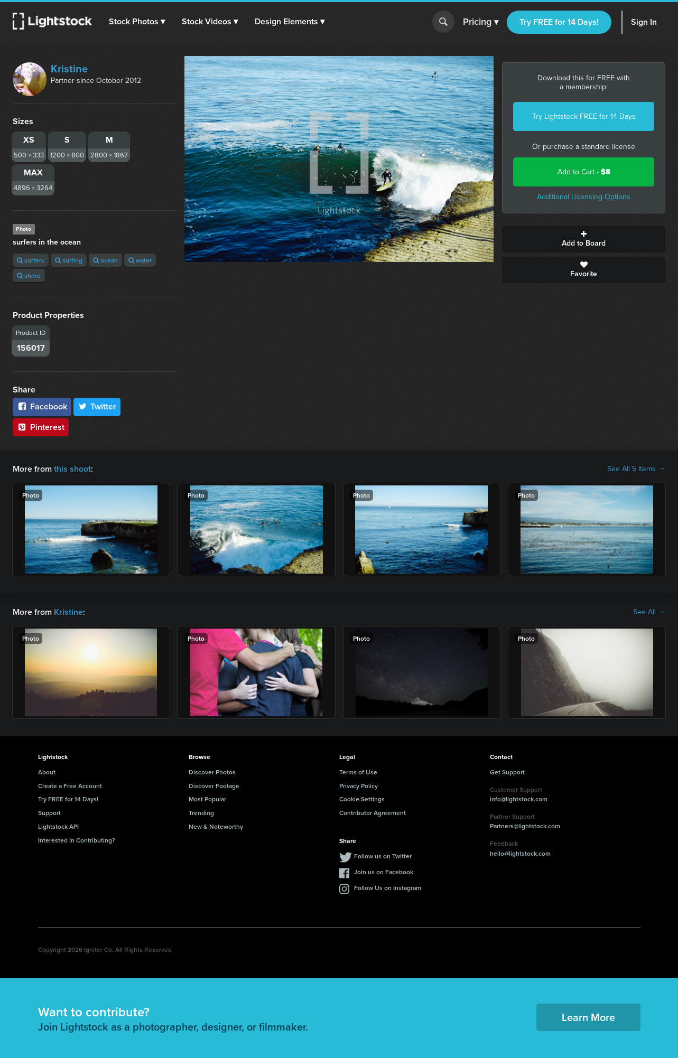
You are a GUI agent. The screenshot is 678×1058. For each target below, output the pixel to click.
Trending (201, 812)
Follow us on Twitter (383, 855)
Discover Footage (214, 785)
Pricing (480, 22)
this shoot (72, 469)
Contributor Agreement (372, 812)
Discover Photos (212, 771)
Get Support (507, 771)
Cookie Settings (362, 798)
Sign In (644, 22)
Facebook (42, 406)
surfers (30, 260)
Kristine (69, 69)
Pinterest (40, 427)
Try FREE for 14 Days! (559, 22)
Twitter (97, 406)
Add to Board (584, 239)
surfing (68, 260)
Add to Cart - (584, 171)
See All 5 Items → (636, 469)
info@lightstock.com (518, 798)
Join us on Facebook (383, 871)
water (140, 260)
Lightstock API (58, 826)
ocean (105, 260)
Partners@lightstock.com (525, 825)
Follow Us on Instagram (387, 887)
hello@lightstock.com (520, 853)
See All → (649, 612)
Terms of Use (358, 771)
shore (29, 275)
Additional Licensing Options (583, 196)
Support (49, 812)
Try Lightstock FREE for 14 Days (584, 116)
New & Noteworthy (216, 826)
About (46, 771)
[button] (137, 21)
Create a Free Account (70, 785)
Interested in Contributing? (76, 840)
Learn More (588, 1017)
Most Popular (207, 798)
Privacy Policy (358, 785)
